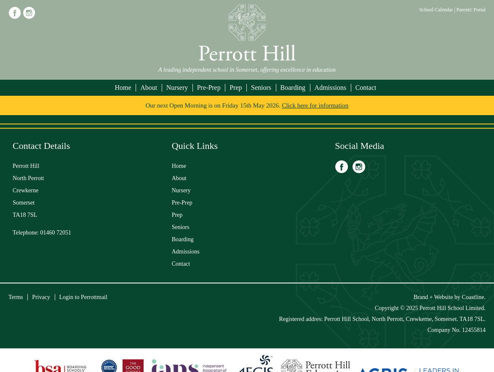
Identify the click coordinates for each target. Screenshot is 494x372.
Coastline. (474, 297)
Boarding (293, 87)
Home (123, 87)
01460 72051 (56, 232)
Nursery (177, 87)
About (148, 87)
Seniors (261, 87)
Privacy (41, 297)
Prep (236, 87)
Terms (15, 297)
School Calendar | (438, 10)
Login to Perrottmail (83, 297)
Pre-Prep (209, 87)
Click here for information (315, 105)
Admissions (331, 87)
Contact (366, 87)
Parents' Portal (471, 10)
